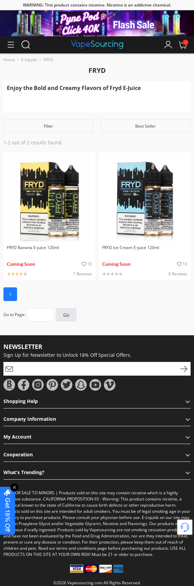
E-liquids (29, 60)
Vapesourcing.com (84, 583)
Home (9, 60)
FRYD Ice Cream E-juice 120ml (130, 247)
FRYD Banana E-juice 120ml (33, 247)
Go (66, 315)
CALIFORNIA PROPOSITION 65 (71, 499)
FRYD (48, 60)
